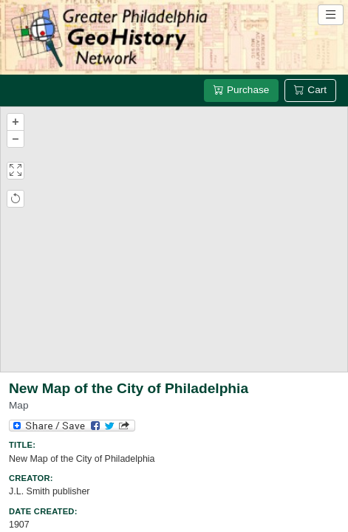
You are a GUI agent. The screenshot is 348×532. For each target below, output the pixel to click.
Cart (310, 89)
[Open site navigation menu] (331, 14)
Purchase (241, 89)
